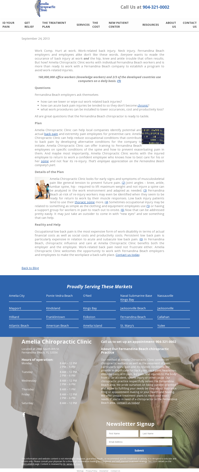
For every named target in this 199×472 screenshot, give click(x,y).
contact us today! (128, 402)
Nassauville (165, 295)
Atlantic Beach (19, 325)
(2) (123, 182)
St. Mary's (127, 325)
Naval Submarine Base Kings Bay (136, 297)
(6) (122, 209)
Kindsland (53, 307)
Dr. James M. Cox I (72, 463)
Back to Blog (30, 267)
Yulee (161, 325)
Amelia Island (92, 325)
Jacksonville (165, 307)
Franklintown (55, 316)
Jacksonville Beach (133, 307)
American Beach (57, 325)
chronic (143, 105)
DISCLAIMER (28, 463)
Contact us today (128, 254)
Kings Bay (90, 307)
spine (45, 160)
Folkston (89, 316)
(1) (119, 80)
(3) (145, 190)
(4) (106, 201)
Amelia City (17, 295)
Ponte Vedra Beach (59, 295)
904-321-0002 (156, 8)
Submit (139, 449)
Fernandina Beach (133, 316)
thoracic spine (85, 201)
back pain (51, 133)
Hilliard (14, 316)
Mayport (15, 307)
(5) (148, 205)
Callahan (163, 316)
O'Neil (87, 295)
